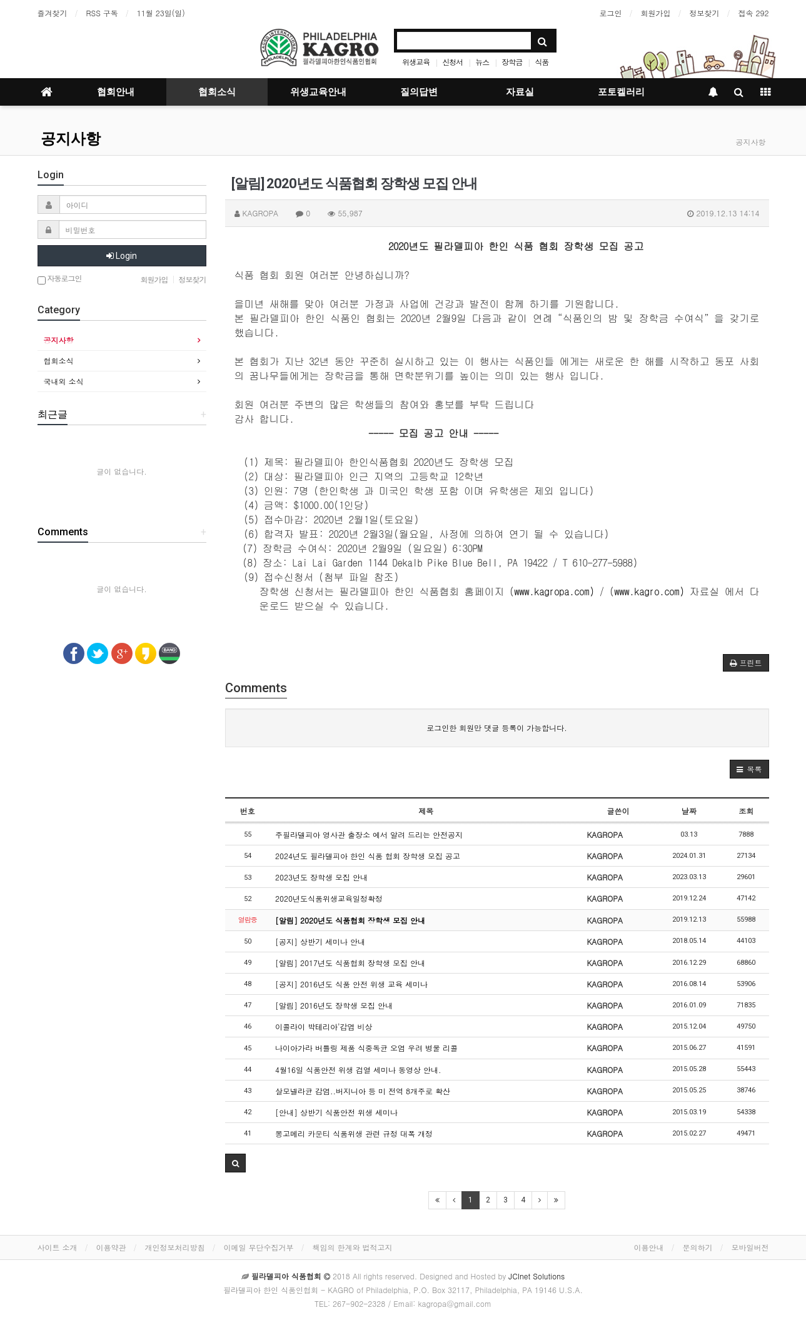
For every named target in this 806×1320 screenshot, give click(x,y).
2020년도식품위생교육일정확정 (329, 898)
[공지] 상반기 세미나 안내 (320, 941)
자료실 (520, 92)
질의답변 (419, 92)
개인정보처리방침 (175, 1247)
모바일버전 (750, 1247)
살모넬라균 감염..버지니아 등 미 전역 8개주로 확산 (362, 1091)
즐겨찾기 (53, 13)
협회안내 (115, 92)
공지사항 (71, 139)
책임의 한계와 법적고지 (353, 1247)
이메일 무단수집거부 (259, 1247)
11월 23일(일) (161, 13)
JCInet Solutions (536, 1276)
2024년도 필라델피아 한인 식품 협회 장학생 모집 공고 (367, 855)
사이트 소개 (58, 1247)
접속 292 (753, 13)
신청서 (452, 61)
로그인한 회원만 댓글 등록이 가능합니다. (496, 727)
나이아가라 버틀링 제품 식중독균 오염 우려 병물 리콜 (366, 1047)
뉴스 (482, 61)
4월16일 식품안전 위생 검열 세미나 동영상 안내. (358, 1069)
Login (121, 256)
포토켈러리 (621, 92)
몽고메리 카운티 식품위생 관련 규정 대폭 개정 (354, 1133)
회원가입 (656, 13)
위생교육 (416, 61)
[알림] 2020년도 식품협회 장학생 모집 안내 (350, 920)
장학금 (511, 61)
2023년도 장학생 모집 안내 (321, 877)
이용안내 (649, 1247)
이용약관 (111, 1247)
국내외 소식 (64, 381)
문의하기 (698, 1247)
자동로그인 (60, 279)
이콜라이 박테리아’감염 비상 (324, 1026)
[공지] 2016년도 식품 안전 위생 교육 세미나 (351, 984)
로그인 (611, 13)
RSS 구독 (102, 13)
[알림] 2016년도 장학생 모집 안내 (334, 1005)
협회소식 (217, 92)
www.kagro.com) (650, 591)
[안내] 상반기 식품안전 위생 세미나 (336, 1112)
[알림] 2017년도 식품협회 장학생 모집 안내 (350, 962)
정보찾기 (705, 13)
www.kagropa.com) (555, 591)
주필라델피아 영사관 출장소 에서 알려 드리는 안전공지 (369, 834)
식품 (541, 61)
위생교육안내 (318, 92)
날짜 (689, 810)
